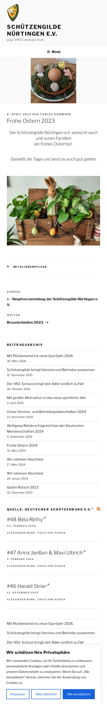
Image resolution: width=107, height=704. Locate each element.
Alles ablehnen (46, 694)
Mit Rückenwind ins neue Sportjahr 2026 (40, 356)
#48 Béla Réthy (26, 519)
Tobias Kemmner (55, 114)
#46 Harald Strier (28, 586)
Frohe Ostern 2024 (22, 445)
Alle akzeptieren (79, 694)
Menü (53, 52)
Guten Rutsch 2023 (23, 487)
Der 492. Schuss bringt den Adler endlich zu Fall (45, 384)
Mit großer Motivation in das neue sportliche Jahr (46, 398)
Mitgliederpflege (30, 266)
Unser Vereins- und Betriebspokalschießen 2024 (46, 412)
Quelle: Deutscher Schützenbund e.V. (50, 509)
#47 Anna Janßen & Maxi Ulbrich (46, 553)
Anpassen (17, 694)
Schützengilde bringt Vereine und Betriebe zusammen (51, 370)
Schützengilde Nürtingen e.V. (34, 30)
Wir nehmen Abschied (25, 459)
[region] (50, 674)
